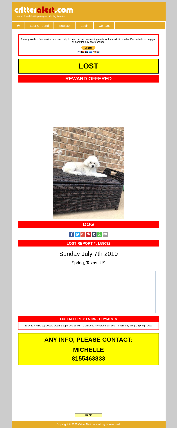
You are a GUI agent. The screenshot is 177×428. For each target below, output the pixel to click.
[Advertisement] (127, 9)
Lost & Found (39, 25)
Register (65, 25)
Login (85, 25)
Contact (104, 25)
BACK (88, 415)
